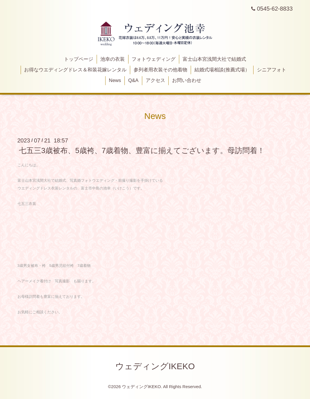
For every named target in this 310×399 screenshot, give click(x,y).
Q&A (133, 80)
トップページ (78, 59)
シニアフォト (271, 70)
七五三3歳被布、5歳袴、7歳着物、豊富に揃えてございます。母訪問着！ (142, 150)
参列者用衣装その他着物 (160, 70)
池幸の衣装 (112, 59)
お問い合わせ (186, 80)
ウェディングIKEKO (155, 366)
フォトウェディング (154, 59)
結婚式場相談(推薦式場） (222, 70)
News (115, 80)
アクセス (155, 80)
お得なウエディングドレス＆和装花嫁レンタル (75, 70)
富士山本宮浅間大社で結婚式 (214, 59)
